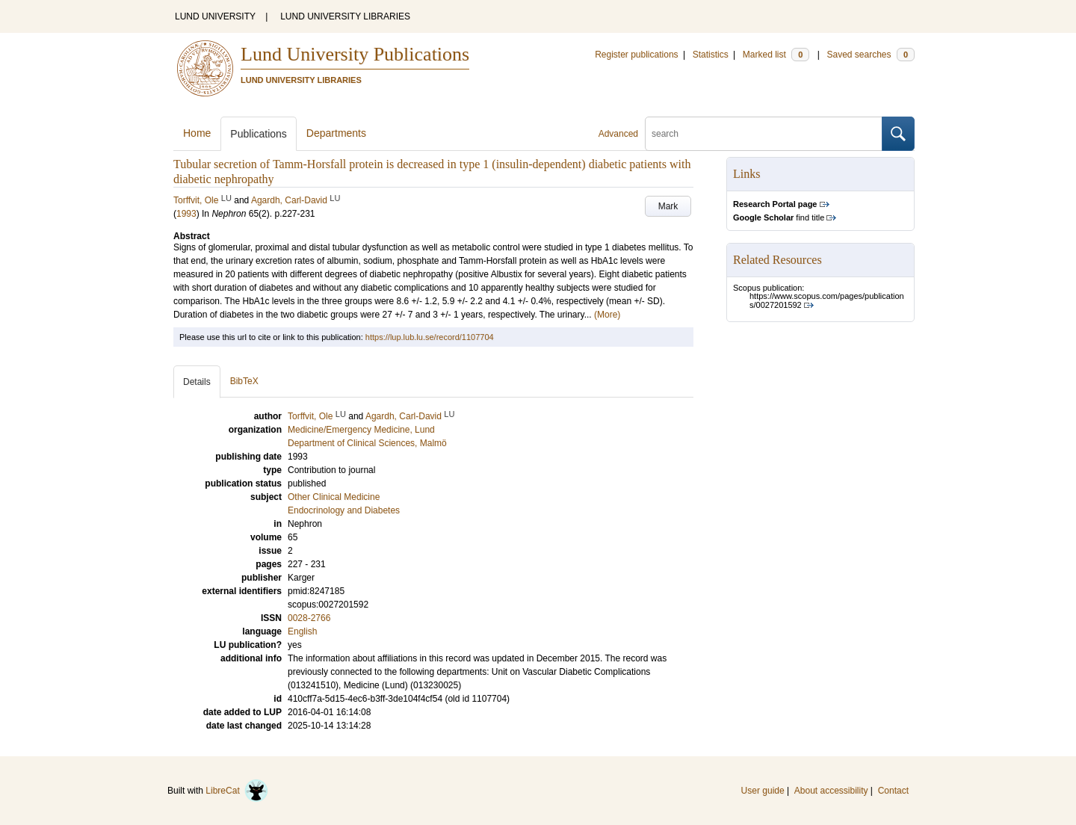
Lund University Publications (355, 54)
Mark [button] (668, 206)
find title (778, 217)
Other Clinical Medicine (334, 497)
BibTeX (244, 381)
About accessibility (831, 790)
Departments (336, 133)
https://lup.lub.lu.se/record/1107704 (429, 337)
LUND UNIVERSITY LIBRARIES (345, 16)
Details (197, 382)
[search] (763, 134)
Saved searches (870, 54)
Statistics (711, 54)
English (302, 631)
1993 (186, 213)
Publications (258, 134)
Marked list (776, 54)
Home (197, 133)
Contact (893, 790)
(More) (607, 314)
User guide (763, 790)
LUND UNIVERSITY (215, 16)
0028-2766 (309, 618)
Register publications (636, 54)
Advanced (618, 134)
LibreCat (236, 791)
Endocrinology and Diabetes (344, 510)
